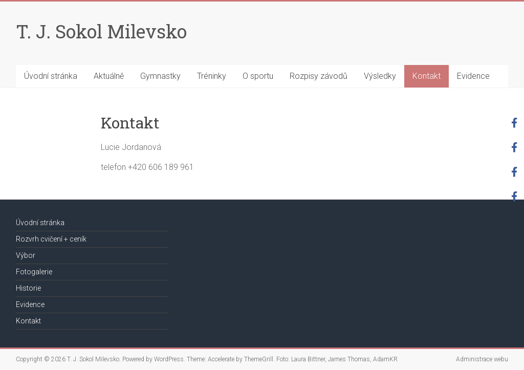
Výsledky (380, 76)
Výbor (25, 255)
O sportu (258, 76)
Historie (28, 288)
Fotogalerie (34, 272)
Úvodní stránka (50, 76)
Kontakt (426, 76)
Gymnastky (160, 76)
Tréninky (211, 76)
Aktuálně (109, 76)
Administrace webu (482, 359)
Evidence (473, 76)
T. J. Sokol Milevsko (101, 31)
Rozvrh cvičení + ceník (51, 239)
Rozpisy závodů (318, 76)
